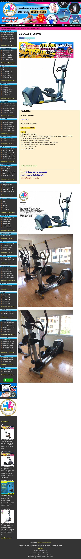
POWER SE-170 (7, 168)
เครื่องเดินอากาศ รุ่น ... (8, 249)
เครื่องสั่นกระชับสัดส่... (8, 247)
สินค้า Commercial (5, 266)
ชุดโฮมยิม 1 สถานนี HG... (9, 149)
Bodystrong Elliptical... (8, 271)
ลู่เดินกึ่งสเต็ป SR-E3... (8, 89)
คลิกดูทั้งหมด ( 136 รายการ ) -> (8, 45)
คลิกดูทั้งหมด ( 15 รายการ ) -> (8, 98)
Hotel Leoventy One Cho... (9, 40)
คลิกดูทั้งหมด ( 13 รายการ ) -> (8, 179)
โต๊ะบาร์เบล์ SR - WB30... (8, 191)
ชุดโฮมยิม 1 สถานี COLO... (9, 150)
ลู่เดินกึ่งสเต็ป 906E (7, 85)
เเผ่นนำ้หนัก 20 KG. (7, 235)
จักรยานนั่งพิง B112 (7, 121)
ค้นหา (23, 1)
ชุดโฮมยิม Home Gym (6, 147)
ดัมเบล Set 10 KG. (7, 221)
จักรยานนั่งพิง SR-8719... (8, 122)
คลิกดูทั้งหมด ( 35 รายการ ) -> (8, 80)
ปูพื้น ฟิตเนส (4, 355)
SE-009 (4, 203)
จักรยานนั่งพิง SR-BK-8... (8, 124)
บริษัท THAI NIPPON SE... (9, 55)
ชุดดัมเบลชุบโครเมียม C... (9, 219)
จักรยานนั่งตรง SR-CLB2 (8, 108)
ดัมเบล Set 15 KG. (7, 223)
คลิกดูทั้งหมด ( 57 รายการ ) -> (8, 62)
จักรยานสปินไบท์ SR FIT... (9, 326)
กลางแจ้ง (3, 292)
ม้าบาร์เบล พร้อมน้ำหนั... (8, 186)
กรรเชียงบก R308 (7, 257)
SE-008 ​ (4, 201)
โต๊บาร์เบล (3, 182)
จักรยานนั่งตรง (4, 101)
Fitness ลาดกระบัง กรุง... (8, 36)
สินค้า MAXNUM (5, 283)
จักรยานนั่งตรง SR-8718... (9, 105)
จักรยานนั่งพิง (4, 119)
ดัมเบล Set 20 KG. (7, 227)
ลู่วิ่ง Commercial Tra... (8, 68)
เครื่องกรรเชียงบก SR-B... (9, 259)
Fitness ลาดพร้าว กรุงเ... (8, 38)
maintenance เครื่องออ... (8, 41)
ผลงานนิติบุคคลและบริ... (6, 48)
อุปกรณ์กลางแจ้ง (6, 294)
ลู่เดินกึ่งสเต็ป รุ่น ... (7, 93)
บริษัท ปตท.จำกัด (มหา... (8, 59)
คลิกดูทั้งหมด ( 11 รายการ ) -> (8, 161)
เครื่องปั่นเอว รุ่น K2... (8, 245)
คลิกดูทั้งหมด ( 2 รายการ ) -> (7, 143)
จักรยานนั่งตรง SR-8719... (9, 107)
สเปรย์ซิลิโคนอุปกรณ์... (6, 310)
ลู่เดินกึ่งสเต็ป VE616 (7, 91)
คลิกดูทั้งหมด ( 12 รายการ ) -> (8, 115)
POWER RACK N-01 (8, 166)
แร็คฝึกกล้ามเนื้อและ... (6, 164)
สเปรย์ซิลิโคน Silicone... (8, 312)
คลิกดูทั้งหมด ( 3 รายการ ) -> (7, 364)
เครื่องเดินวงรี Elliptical (21, 28)
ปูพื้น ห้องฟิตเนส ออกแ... (8, 357)
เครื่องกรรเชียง (4, 256)
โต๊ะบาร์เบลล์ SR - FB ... (8, 189)
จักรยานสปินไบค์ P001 (8, 138)
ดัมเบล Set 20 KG (7, 225)
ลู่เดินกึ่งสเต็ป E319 (7, 87)
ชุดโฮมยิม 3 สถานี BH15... (9, 154)
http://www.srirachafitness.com (44, 542)
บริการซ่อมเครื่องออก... (6, 338)
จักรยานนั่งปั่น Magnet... (8, 322)
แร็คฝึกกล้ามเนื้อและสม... (9, 174)
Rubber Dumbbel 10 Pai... (9, 217)
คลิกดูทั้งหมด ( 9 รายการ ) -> (7, 133)
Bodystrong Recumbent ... (9, 275)
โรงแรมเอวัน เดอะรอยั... (8, 50)
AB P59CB (5, 200)
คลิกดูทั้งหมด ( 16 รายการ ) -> (8, 306)
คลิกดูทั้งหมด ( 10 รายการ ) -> (8, 230)
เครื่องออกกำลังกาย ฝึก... (8, 188)
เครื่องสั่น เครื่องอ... (5, 242)
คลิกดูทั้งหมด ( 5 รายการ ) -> (7, 195)
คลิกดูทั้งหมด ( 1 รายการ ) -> (7, 238)
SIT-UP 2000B (6, 209)
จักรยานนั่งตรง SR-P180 (8, 110)
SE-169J (5, 205)
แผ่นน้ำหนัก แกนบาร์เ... (6, 233)
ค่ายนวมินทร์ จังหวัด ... (8, 52)
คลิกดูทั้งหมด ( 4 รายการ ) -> (7, 252)
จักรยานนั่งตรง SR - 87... (8, 103)
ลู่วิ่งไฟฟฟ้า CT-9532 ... (8, 77)
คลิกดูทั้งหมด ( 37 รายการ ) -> (8, 212)
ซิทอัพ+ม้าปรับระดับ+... (6, 198)
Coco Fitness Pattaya (8, 34)
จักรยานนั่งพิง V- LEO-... (8, 128)
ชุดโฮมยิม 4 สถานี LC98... (9, 156)
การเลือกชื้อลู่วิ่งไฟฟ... (8, 371)
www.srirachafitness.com (7, 28)
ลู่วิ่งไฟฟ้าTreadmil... (6, 66)
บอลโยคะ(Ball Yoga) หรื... (9, 243)
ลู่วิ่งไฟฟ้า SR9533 (7, 331)
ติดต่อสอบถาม (45, 1)
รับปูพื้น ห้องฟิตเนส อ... (8, 361)
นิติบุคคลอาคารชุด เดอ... (8, 54)
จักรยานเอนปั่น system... (8, 130)
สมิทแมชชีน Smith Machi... (9, 172)
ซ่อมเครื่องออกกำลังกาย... (9, 341)
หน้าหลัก (19, 1)
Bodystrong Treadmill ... (8, 277)
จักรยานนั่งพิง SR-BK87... (9, 126)
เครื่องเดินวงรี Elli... (5, 83)
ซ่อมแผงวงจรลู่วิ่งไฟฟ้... (8, 345)
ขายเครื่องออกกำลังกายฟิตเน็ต (26, 545)
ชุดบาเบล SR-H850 (7, 184)
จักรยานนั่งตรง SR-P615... (9, 112)
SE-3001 (5, 207)
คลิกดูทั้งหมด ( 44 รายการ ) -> (8, 280)
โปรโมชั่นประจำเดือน (6, 320)
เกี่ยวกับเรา (38, 1)
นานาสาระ (3, 367)
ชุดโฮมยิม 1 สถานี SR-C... (9, 152)
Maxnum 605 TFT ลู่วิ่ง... (8, 285)
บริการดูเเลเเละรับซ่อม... (8, 347)
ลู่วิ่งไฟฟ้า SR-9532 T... (8, 329)
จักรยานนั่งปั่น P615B (8, 324)
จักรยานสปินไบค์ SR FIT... (9, 140)
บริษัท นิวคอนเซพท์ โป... (8, 57)
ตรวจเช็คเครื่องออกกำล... (9, 32)
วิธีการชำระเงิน (30, 1)
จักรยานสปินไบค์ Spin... (7, 136)
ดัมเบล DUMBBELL (5, 215)
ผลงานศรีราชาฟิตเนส (6, 30)
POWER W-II (6, 170)
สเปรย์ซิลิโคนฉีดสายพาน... (9, 313)
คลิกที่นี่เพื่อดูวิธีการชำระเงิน (30, 178)
